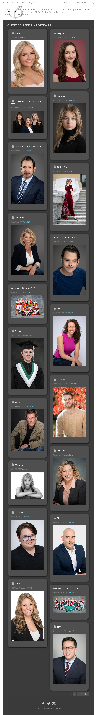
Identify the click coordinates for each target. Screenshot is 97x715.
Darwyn (61, 96)
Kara (59, 308)
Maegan (19, 512)
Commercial (48, 9)
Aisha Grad (63, 167)
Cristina (61, 450)
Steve (60, 518)
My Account (81, 2)
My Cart (68, 2)
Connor (61, 379)
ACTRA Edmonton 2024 (66, 237)
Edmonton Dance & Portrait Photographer (19, 2)
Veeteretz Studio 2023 (65, 588)
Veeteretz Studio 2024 (23, 288)
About (77, 9)
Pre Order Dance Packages (50, 12)
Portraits (36, 9)
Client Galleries (64, 9)
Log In (93, 2)
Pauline (19, 217)
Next (86, 694)
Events (10, 9)
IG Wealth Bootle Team (28, 146)
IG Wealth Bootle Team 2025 (26, 102)
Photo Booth (22, 9)
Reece (18, 331)
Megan (61, 33)
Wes (17, 402)
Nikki (17, 583)
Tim (59, 626)
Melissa (19, 465)
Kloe (17, 33)
